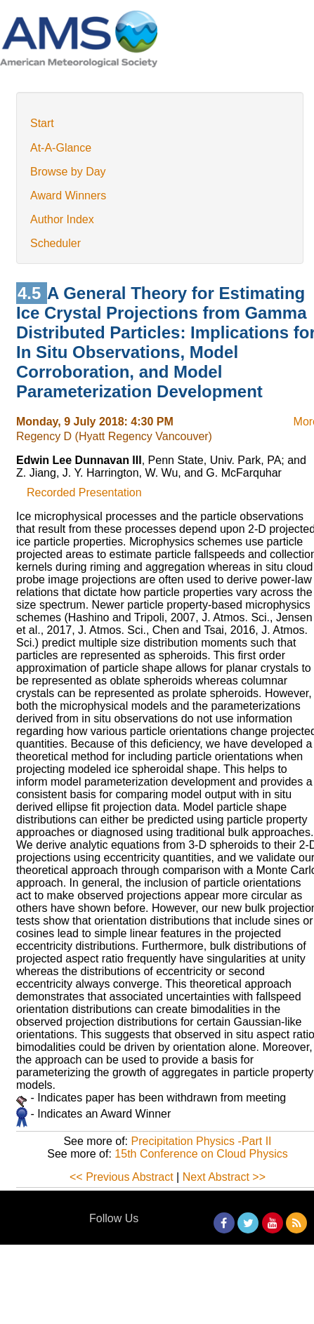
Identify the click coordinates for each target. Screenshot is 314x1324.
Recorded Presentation (84, 492)
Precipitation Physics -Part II (201, 1141)
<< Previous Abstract (122, 1177)
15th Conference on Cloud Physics (201, 1154)
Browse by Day (68, 172)
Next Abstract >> (224, 1177)
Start (42, 123)
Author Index (62, 219)
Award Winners (68, 195)
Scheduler (55, 243)
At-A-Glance (60, 148)
